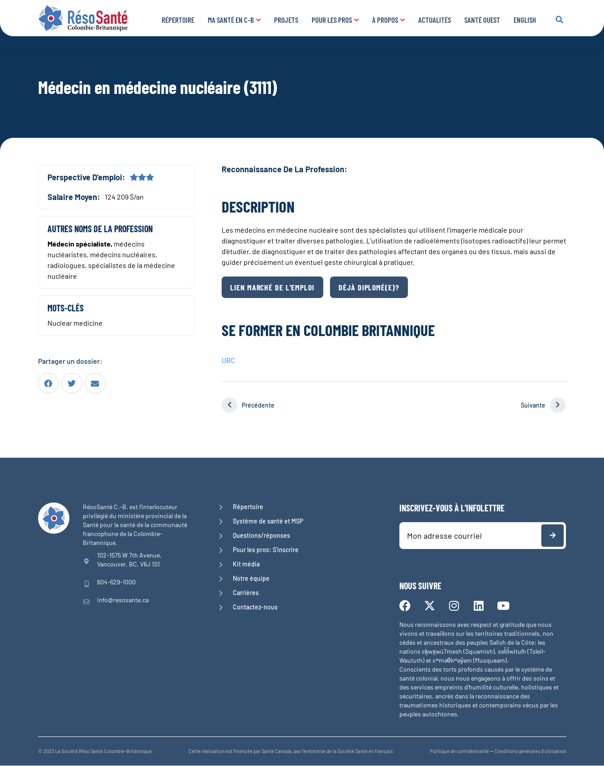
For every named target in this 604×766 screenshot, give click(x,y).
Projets (286, 19)
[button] (559, 19)
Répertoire (178, 19)
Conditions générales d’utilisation (530, 751)
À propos (388, 19)
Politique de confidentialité (459, 751)
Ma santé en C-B (234, 19)
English (525, 19)
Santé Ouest (482, 19)
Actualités (434, 19)
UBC (228, 360)
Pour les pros (335, 19)
